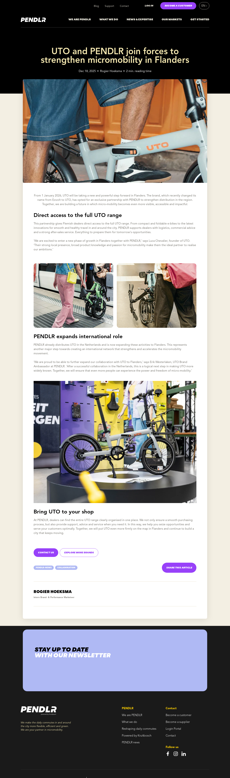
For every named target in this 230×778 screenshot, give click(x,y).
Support (109, 6)
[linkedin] (183, 754)
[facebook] (168, 754)
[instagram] (176, 754)
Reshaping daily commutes (139, 729)
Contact (124, 6)
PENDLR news (131, 742)
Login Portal (173, 729)
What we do (129, 722)
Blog (96, 6)
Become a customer (178, 715)
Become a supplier (178, 722)
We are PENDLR (132, 715)
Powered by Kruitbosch (136, 735)
